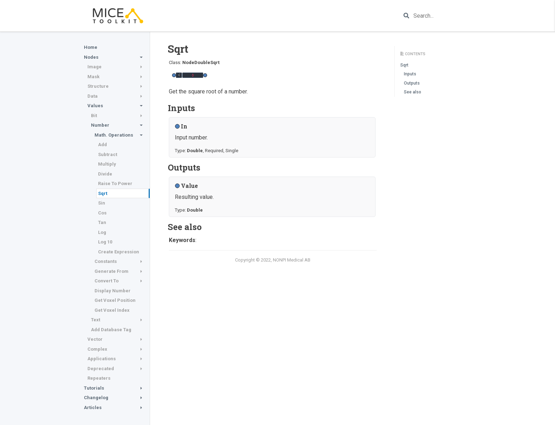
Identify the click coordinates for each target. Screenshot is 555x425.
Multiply (107, 164)
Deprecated (100, 368)
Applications (101, 358)
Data (92, 96)
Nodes (91, 57)
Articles (93, 407)
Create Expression (118, 251)
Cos (102, 213)
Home (90, 47)
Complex (97, 349)
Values (95, 105)
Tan (102, 222)
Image (94, 66)
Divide (105, 174)
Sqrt (102, 193)
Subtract (107, 154)
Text (95, 319)
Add (102, 144)
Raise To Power (115, 183)
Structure (98, 86)
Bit (94, 115)
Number (100, 125)
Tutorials (94, 388)
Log (102, 232)
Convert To (107, 280)
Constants (106, 261)
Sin (101, 203)
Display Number (113, 290)
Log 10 (105, 242)
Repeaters (98, 378)
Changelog (96, 397)
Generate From (111, 271)
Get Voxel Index (112, 310)
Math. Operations (114, 135)
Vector (95, 339)
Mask (93, 76)
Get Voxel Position (115, 300)
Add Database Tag (111, 329)
